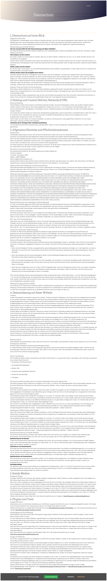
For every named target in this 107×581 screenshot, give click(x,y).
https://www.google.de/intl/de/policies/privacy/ (24, 534)
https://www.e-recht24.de (22, 568)
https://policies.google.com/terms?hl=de (80, 566)
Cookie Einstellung (51, 577)
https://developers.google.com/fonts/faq (60, 508)
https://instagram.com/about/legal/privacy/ (76, 496)
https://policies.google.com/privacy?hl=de (28, 510)
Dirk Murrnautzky (33, 577)
